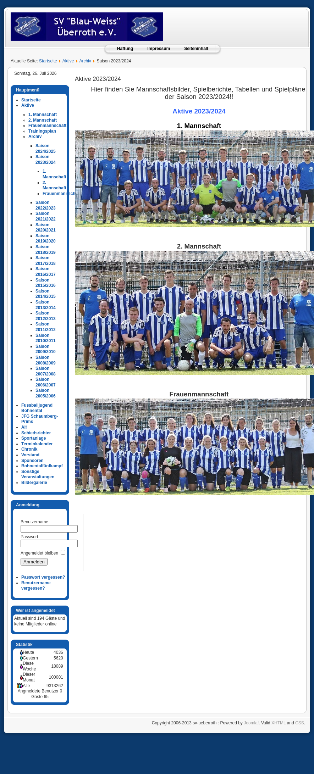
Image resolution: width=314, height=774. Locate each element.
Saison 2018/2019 (45, 249)
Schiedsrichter (36, 432)
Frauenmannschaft (47, 125)
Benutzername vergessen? (36, 585)
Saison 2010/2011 (45, 338)
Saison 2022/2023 (45, 205)
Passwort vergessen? (43, 577)
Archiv (85, 61)
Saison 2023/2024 (45, 159)
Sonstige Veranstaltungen (37, 474)
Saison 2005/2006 (45, 393)
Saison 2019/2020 (45, 238)
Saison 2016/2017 (45, 271)
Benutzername (34, 521)
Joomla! (251, 722)
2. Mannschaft (42, 120)
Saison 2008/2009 (45, 360)
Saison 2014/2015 (45, 294)
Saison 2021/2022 (45, 216)
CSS (299, 722)
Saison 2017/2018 (45, 260)
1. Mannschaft (42, 114)
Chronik (29, 449)
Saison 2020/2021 (45, 227)
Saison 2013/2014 (45, 305)
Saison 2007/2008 (45, 371)
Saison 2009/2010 (45, 349)
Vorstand (30, 454)
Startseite (48, 61)
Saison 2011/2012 (45, 327)
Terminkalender (37, 443)
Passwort (29, 536)
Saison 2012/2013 (45, 316)
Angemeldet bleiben (39, 553)
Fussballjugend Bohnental (37, 408)
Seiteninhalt (196, 48)
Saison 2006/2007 (45, 382)
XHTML (278, 722)
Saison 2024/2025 (45, 148)
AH (24, 427)
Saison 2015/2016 (45, 283)
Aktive (68, 61)
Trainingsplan (42, 131)
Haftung (125, 48)
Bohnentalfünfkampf (42, 465)
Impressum (158, 48)
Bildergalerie (34, 482)
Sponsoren (32, 460)
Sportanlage (33, 438)
